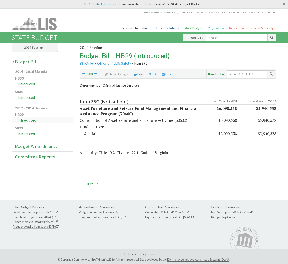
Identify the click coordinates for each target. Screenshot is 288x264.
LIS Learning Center (192, 12)
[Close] (284, 4)
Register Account (254, 12)
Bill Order (87, 63)
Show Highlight (116, 74)
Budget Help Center (223, 217)
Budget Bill (194, 37)
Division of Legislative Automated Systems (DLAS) (198, 259)
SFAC (182, 212)
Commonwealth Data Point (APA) (33, 222)
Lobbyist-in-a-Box (150, 254)
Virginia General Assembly (159, 12)
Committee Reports (35, 156)
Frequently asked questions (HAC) (100, 217)
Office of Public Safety (114, 63)
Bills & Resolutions (166, 28)
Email (167, 74)
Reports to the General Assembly (251, 28)
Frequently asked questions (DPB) (34, 226)
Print (139, 74)
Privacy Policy (216, 12)
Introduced (26, 84)
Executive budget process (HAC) (33, 217)
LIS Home (130, 254)
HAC (174, 212)
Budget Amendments (36, 146)
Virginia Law (216, 28)
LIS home (234, 12)
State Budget (193, 28)
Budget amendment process (97, 212)
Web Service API (243, 212)
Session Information (135, 28)
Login (271, 12)
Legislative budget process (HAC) (33, 212)
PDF (153, 74)
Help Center (106, 4)
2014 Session (34, 47)
